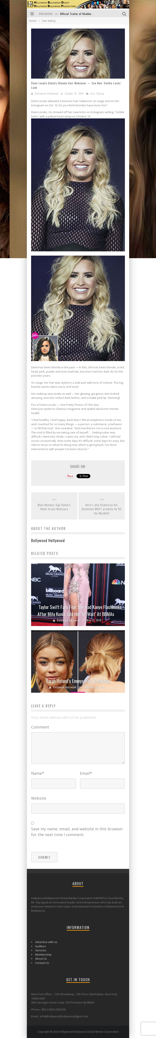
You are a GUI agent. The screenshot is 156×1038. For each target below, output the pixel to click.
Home (32, 21)
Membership (43, 954)
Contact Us (42, 963)
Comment (40, 727)
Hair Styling (97, 93)
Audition (40, 946)
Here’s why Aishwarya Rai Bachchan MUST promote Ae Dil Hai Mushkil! (101, 509)
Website (38, 798)
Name (37, 773)
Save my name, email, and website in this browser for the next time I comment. (77, 831)
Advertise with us (46, 942)
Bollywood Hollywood (46, 93)
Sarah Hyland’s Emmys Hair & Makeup (78, 680)
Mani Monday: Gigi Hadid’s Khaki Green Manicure (54, 507)
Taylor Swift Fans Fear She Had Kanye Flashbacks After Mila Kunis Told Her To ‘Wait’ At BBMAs (80, 610)
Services (40, 950)
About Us (41, 958)
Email (86, 773)
